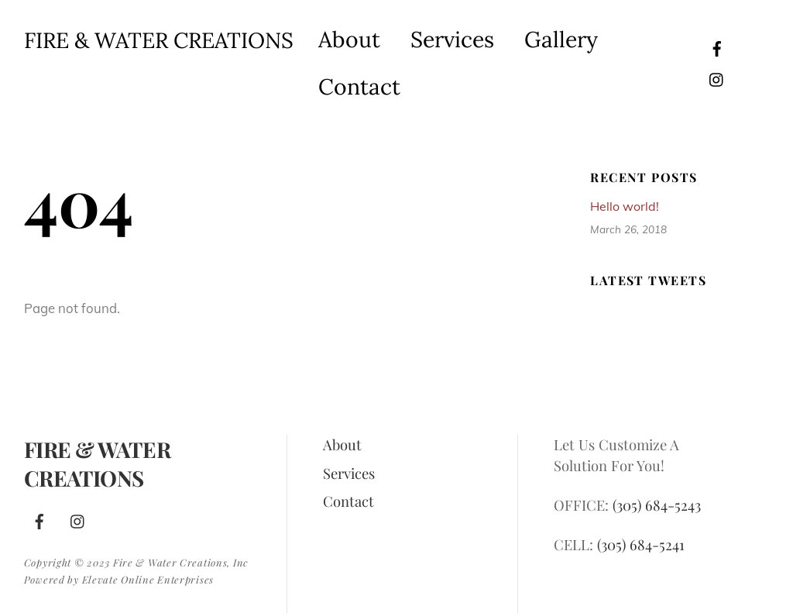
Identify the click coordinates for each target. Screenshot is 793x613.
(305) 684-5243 (657, 505)
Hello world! (624, 206)
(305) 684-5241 (641, 544)
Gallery (561, 39)
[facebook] (717, 46)
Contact (359, 86)
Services (452, 39)
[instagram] (717, 77)
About (349, 39)
